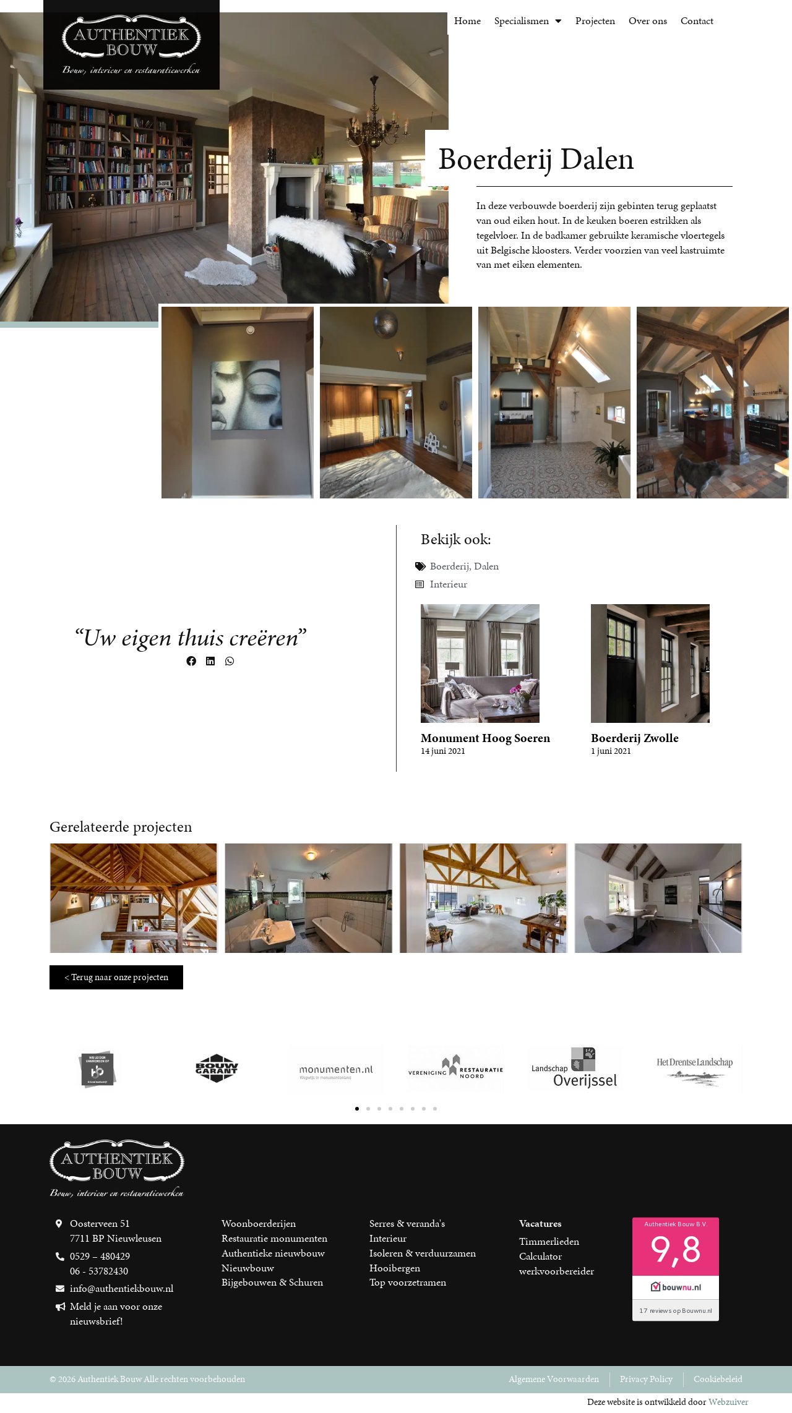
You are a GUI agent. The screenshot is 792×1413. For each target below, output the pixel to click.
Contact (697, 20)
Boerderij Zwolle (635, 737)
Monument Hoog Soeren (485, 737)
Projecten (595, 20)
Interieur (448, 583)
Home (467, 20)
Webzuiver (728, 1402)
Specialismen (528, 20)
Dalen (486, 565)
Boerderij (449, 565)
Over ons (648, 20)
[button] (191, 661)
